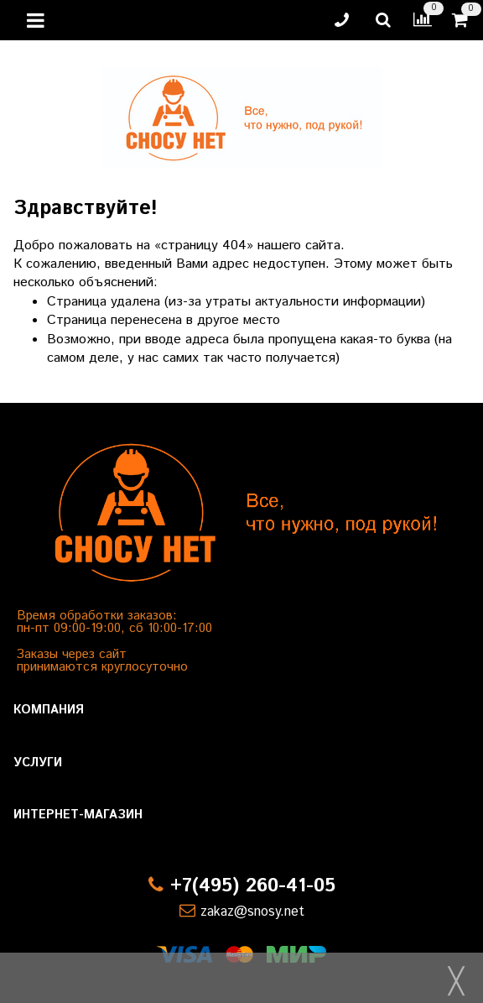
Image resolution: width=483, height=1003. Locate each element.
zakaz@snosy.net (252, 912)
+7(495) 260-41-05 (252, 886)
